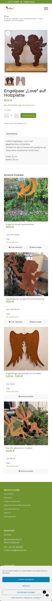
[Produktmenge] (11, 115)
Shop (6, 16)
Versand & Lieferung (11, 509)
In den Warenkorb (28, 115)
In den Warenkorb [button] (15, 247)
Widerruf (7, 513)
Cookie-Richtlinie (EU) (12, 501)
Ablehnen (26, 586)
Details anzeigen (36, 247)
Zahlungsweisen (10, 516)
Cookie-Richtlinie (16, 598)
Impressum (37, 598)
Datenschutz (28, 598)
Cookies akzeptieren (26, 579)
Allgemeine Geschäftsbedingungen (17, 505)
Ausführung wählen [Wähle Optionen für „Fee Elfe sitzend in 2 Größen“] (26, 471)
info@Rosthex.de (18, 550)
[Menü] (45, 8)
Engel (25, 123)
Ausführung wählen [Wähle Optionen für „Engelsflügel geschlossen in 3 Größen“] (26, 396)
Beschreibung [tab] (11, 134)
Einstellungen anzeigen (26, 592)
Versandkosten (28, 105)
